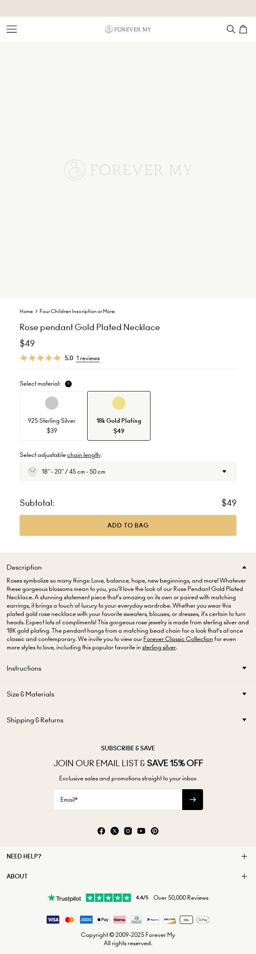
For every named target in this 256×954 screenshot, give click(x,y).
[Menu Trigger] (12, 29)
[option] (52, 416)
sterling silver (159, 647)
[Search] (231, 29)
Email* (69, 799)
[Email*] (117, 800)
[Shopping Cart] (244, 29)
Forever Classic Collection (178, 639)
